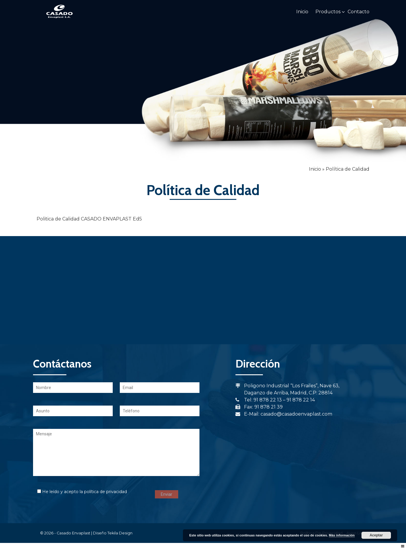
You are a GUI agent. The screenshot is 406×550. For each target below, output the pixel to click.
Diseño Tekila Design (112, 533)
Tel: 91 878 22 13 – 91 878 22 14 (275, 400)
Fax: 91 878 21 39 (259, 407)
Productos (327, 11)
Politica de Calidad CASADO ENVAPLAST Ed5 (89, 219)
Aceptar (376, 535)
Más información (342, 535)
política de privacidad (105, 491)
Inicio (302, 11)
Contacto (358, 11)
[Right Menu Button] (403, 546)
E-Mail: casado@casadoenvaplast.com (283, 414)
